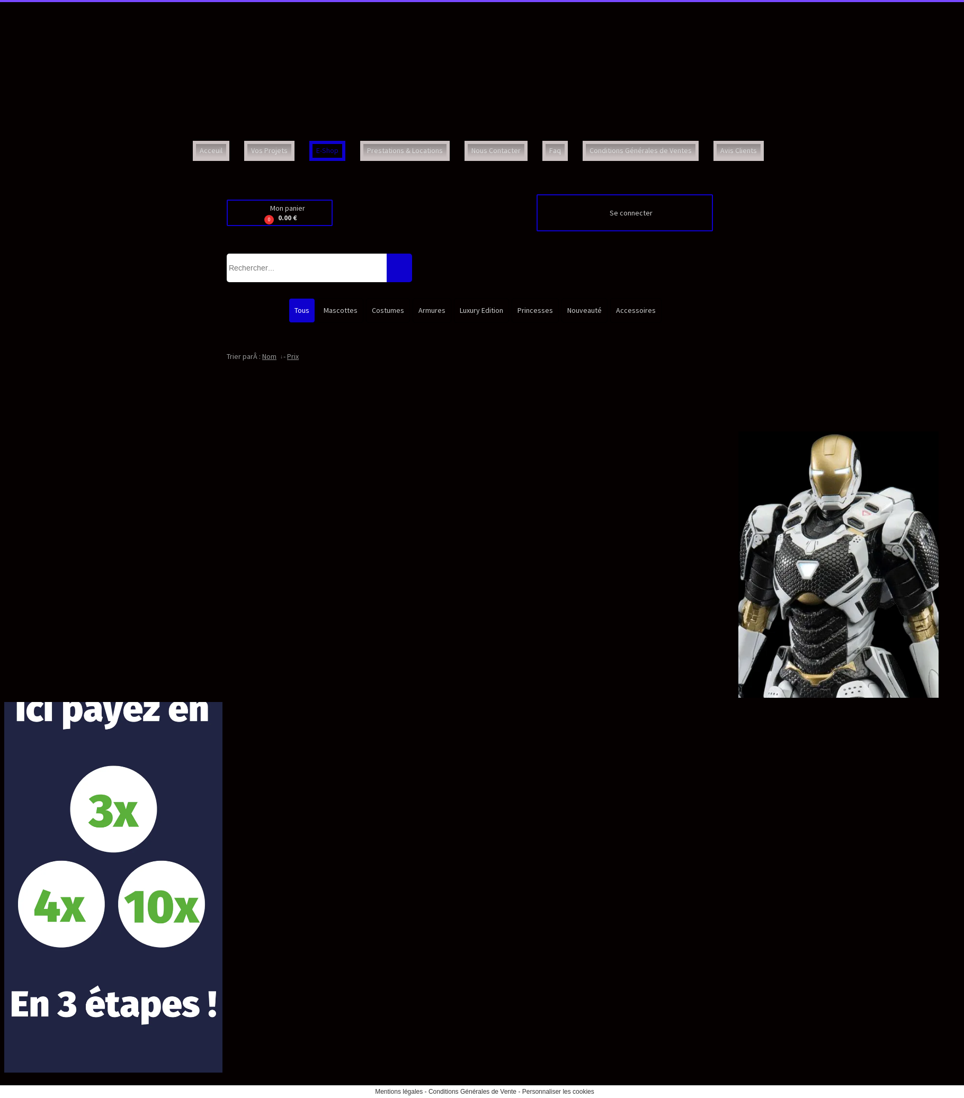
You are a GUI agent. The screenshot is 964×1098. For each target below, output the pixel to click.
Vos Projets (269, 150)
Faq (555, 150)
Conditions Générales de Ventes (641, 150)
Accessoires (636, 310)
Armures (431, 310)
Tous (301, 310)
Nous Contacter (496, 150)
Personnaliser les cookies (558, 1091)
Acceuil (211, 150)
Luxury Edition (481, 310)
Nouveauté (584, 310)
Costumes (388, 310)
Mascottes (341, 310)
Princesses (535, 310)
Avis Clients (738, 150)
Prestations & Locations (405, 150)
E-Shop (327, 150)
